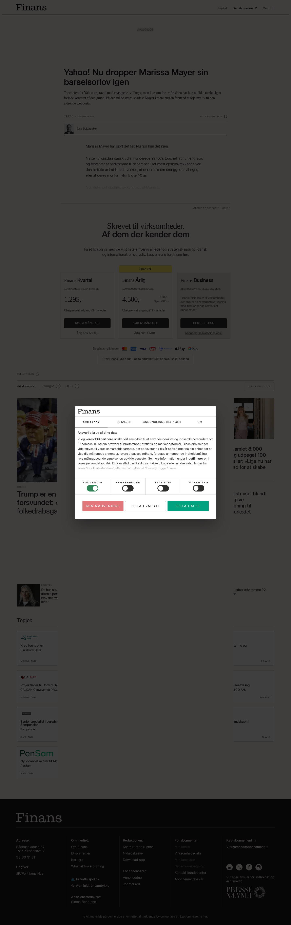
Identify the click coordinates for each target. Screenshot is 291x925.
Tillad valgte (145, 506)
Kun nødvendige (103, 506)
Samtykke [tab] (91, 421)
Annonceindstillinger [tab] (162, 421)
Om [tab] (199, 421)
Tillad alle (188, 506)
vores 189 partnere (99, 439)
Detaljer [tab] (124, 421)
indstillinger (194, 458)
